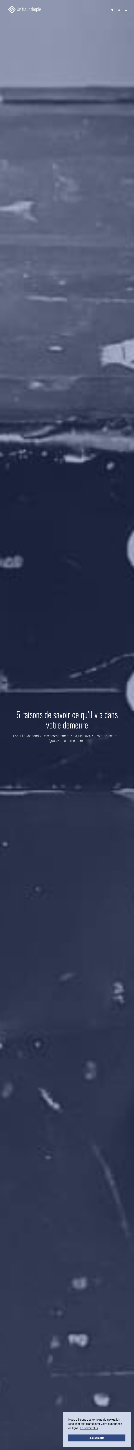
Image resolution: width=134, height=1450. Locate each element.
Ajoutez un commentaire (66, 741)
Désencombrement (56, 736)
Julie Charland (29, 736)
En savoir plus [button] (89, 1428)
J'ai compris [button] (96, 1437)
